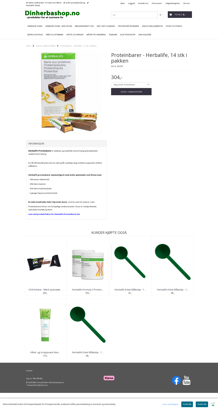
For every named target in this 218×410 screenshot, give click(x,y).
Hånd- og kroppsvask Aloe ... (45, 370)
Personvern (157, 3)
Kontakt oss (143, 3)
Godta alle (201, 404)
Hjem (122, 3)
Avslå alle (187, 404)
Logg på (131, 3)
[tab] (66, 161)
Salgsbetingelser (172, 3)
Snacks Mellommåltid (45, 45)
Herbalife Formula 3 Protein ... (87, 307)
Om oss (186, 3)
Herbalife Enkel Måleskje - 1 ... (130, 307)
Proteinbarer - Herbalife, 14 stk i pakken (78, 45)
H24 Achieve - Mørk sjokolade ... (45, 307)
